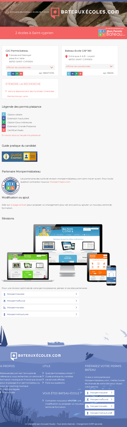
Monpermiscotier (14, 294)
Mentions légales (11, 389)
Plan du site (9, 392)
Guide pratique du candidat (59, 376)
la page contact (19, 204)
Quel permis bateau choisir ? (60, 373)
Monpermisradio (13, 308)
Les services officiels (54, 379)
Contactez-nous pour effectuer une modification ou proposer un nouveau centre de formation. (64, 403)
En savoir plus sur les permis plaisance (21, 135)
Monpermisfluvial (14, 301)
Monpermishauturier (16, 314)
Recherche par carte (17, 96)
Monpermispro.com (60, 181)
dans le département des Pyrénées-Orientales (31, 91)
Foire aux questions (55, 382)
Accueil (6, 33)
